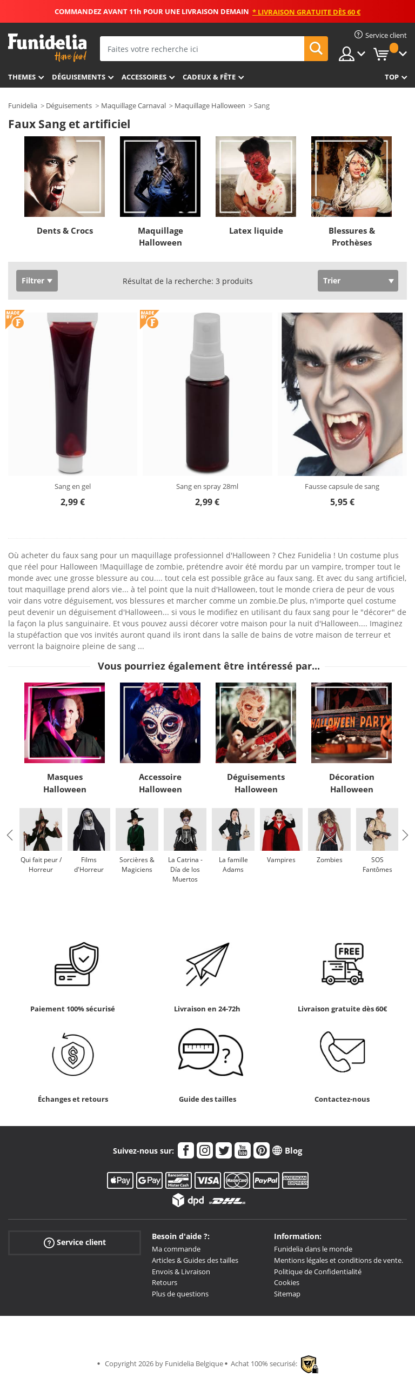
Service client (75, 1242)
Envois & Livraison (181, 1271)
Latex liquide (256, 230)
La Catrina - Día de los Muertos (185, 869)
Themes (22, 77)
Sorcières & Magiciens (137, 864)
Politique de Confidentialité (318, 1271)
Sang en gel (73, 486)
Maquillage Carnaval (133, 105)
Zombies (330, 859)
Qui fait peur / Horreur (41, 864)
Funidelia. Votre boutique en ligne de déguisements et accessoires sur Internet (47, 48)
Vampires (281, 859)
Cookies (286, 1282)
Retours (164, 1282)
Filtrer (33, 280)
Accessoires (144, 77)
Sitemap (287, 1294)
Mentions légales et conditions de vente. (338, 1260)
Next (405, 835)
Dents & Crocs (65, 230)
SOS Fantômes (377, 864)
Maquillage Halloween (210, 105)
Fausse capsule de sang (342, 486)
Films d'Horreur (89, 864)
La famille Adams (233, 864)
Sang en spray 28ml (207, 486)
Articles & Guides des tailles (195, 1260)
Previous (9, 835)
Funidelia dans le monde (313, 1249)
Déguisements (78, 77)
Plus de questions (180, 1294)
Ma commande (176, 1249)
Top (392, 77)
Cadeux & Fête (209, 77)
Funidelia (22, 105)
